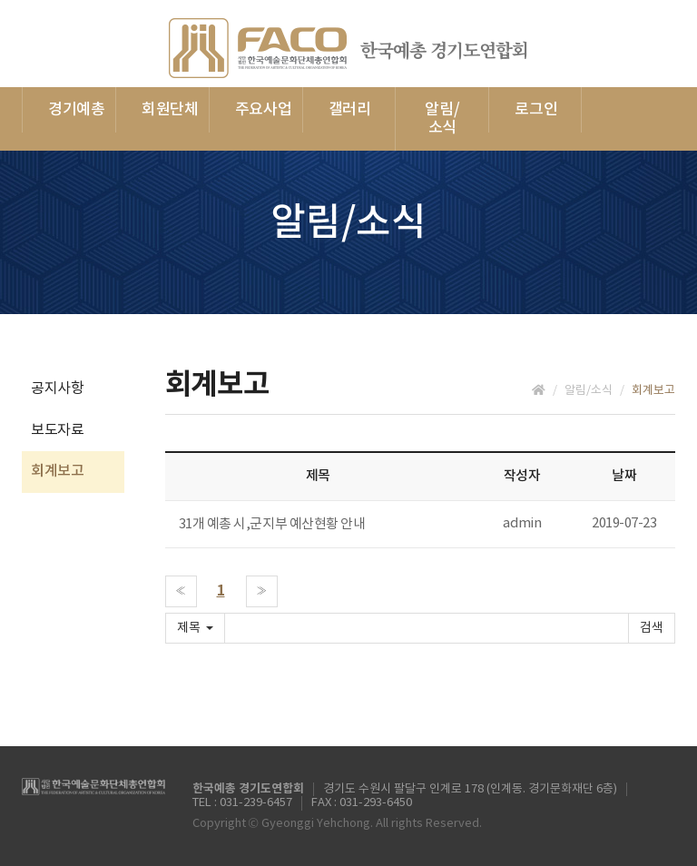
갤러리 (350, 110)
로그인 (536, 110)
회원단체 (170, 110)
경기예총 (76, 110)
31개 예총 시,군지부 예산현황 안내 (272, 524)
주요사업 (263, 110)
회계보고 (57, 471)
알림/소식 (442, 119)
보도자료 (57, 430)
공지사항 (57, 388)
